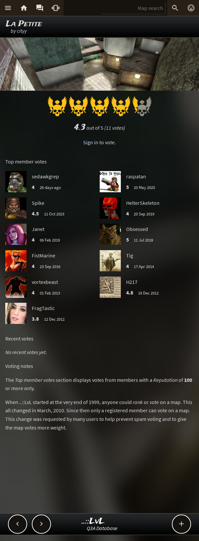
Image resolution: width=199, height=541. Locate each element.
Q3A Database (102, 528)
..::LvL (93, 521)
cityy (22, 30)
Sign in (90, 142)
